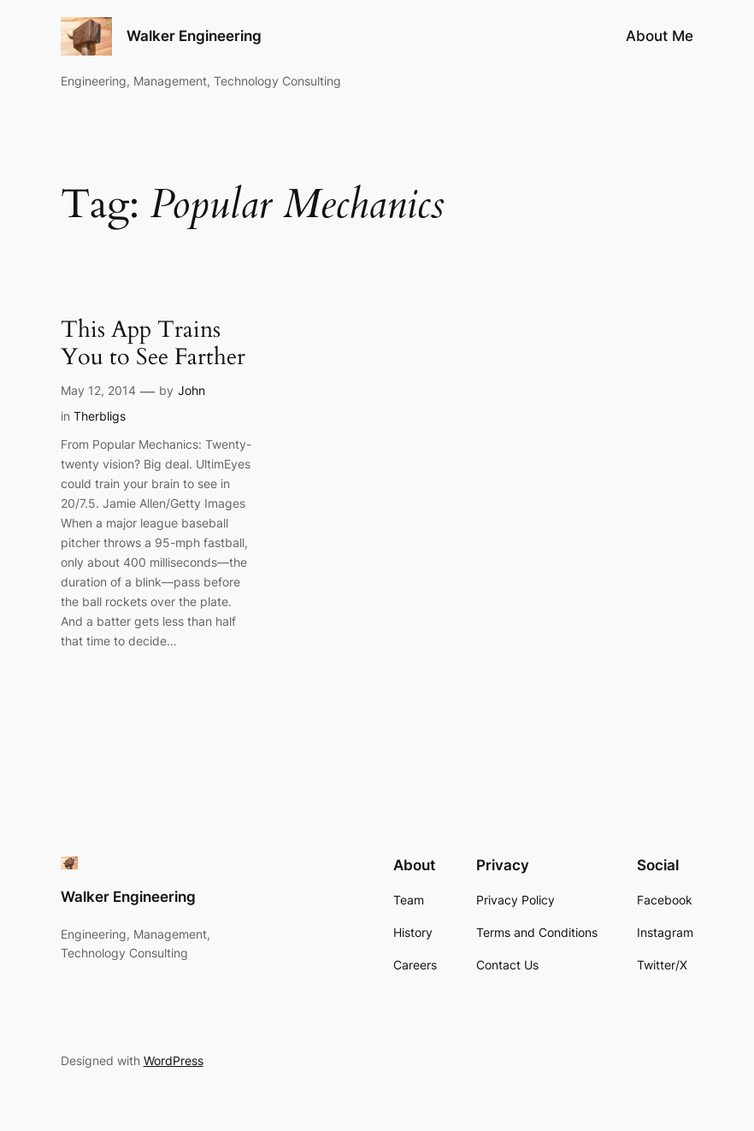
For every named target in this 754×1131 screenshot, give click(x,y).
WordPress (173, 1060)
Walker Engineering (194, 35)
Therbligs (100, 416)
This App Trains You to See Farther (153, 344)
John (191, 390)
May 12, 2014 (98, 390)
